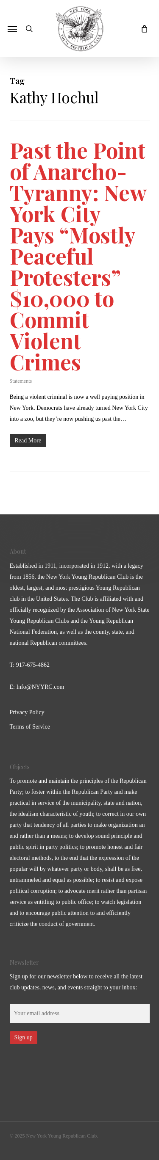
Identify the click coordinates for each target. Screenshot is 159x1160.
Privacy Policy (27, 712)
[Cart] (142, 28)
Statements (21, 381)
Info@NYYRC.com (40, 687)
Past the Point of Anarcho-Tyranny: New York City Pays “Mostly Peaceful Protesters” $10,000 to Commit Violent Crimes (78, 256)
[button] (12, 29)
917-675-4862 (33, 665)
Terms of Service (30, 727)
